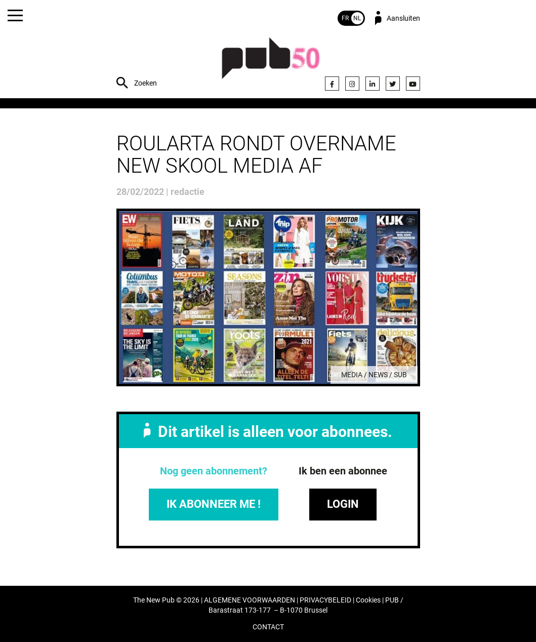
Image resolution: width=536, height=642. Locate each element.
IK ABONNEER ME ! (214, 504)
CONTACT (268, 627)
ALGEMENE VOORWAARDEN (249, 600)
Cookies (368, 600)
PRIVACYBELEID (325, 600)
